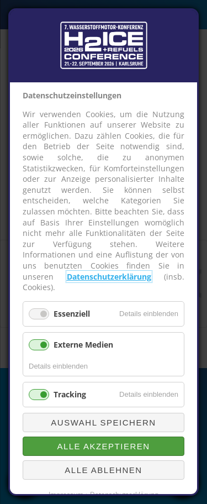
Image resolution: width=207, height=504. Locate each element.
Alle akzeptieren (103, 446)
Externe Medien (83, 344)
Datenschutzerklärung (109, 276)
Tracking (70, 394)
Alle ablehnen (103, 470)
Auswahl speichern (103, 422)
